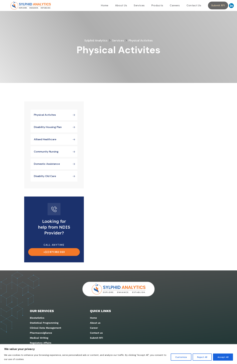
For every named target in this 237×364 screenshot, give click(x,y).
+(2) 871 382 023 (54, 252)
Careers (175, 5)
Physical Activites (55, 115)
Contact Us (194, 5)
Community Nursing (55, 152)
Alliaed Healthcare (55, 139)
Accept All (222, 357)
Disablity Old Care (55, 176)
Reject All (202, 357)
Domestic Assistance (55, 164)
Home (104, 5)
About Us (121, 5)
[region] (118, 354)
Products (157, 5)
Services (139, 5)
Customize (180, 357)
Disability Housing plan (55, 127)
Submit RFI (218, 5)
